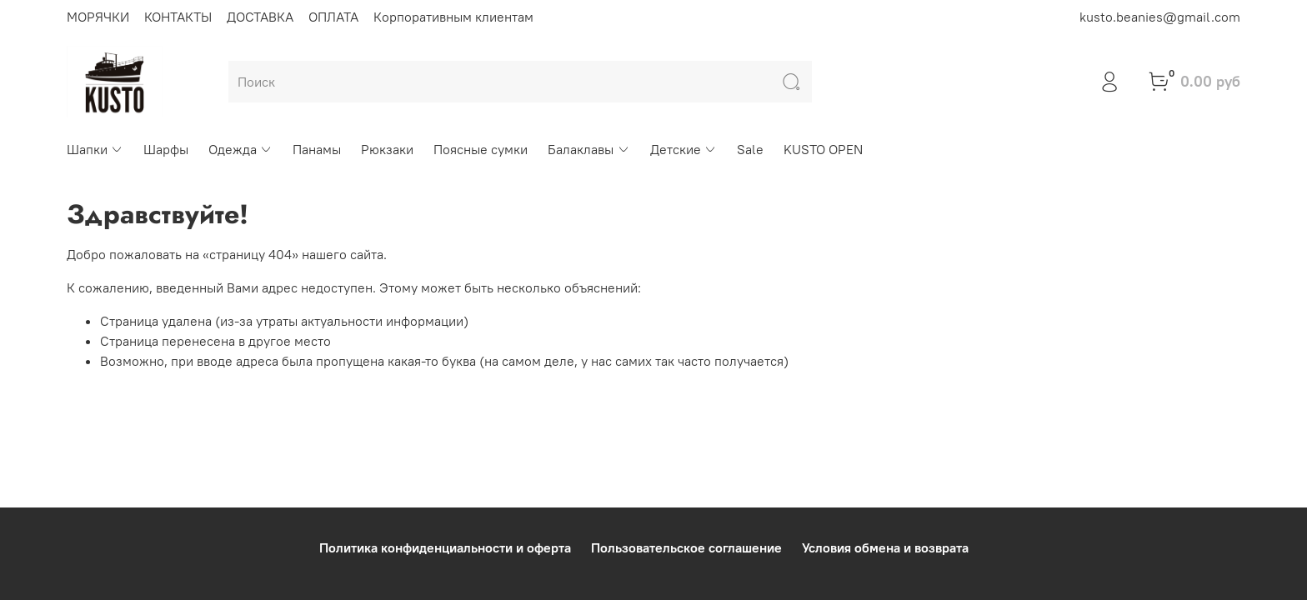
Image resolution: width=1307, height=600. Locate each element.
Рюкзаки (387, 149)
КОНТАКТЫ (178, 16)
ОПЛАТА (333, 16)
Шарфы (165, 149)
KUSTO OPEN (823, 149)
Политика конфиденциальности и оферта (445, 547)
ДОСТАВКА (260, 16)
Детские (683, 149)
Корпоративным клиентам (453, 16)
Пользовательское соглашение (686, 547)
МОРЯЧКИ (98, 16)
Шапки (95, 149)
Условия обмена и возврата (885, 547)
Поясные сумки (480, 149)
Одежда (240, 149)
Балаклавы (588, 149)
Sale (750, 149)
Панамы (317, 149)
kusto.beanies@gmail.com (1159, 16)
